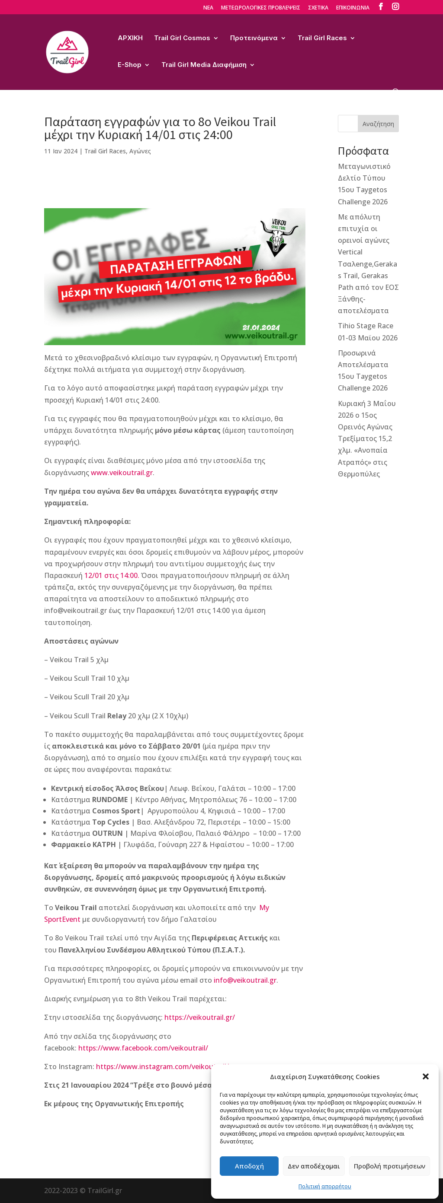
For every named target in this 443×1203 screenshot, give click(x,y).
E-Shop (129, 65)
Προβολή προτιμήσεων (389, 1166)
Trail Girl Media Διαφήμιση (204, 65)
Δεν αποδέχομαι (314, 1166)
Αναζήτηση (378, 124)
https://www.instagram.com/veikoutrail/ (162, 1066)
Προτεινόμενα (254, 38)
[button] (425, 1076)
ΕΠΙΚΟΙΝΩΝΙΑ (352, 8)
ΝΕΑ (208, 8)
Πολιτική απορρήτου (325, 1186)
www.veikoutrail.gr (122, 472)
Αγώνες (140, 151)
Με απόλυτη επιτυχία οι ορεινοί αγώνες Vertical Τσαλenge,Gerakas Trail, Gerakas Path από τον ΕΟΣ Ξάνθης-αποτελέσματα (368, 264)
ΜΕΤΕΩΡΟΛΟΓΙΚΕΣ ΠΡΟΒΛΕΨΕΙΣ (260, 8)
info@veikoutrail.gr (245, 980)
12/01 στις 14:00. (112, 575)
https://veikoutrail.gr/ (199, 1017)
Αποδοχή (249, 1166)
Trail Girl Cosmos (182, 38)
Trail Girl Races (322, 38)
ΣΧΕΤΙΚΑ (318, 8)
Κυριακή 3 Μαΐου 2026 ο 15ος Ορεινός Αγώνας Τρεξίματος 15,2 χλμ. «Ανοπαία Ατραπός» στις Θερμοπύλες (367, 439)
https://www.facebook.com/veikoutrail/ (143, 1048)
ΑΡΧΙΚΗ (130, 38)
